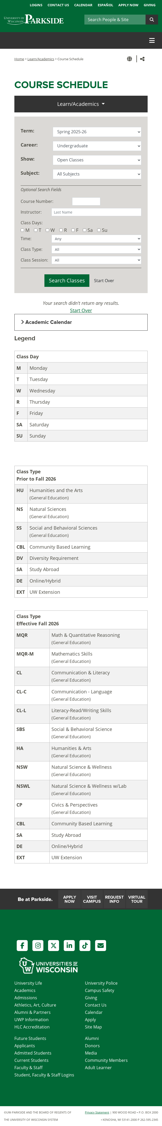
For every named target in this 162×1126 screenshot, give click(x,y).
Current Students (31, 1060)
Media (91, 1053)
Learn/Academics (40, 59)
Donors (92, 1046)
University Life (28, 983)
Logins (36, 5)
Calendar (83, 5)
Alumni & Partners (32, 1012)
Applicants (24, 1046)
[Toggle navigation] (152, 40)
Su (104, 229)
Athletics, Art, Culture (35, 1005)
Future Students (30, 1038)
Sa (90, 229)
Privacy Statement (97, 1112)
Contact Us (58, 5)
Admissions (25, 998)
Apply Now (128, 5)
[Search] (115, 20)
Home (19, 59)
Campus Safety (99, 990)
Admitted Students (32, 1053)
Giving (149, 5)
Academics (25, 990)
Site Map (93, 1027)
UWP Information (31, 1019)
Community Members (106, 1060)
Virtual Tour (136, 899)
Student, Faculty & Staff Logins (44, 1075)
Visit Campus (92, 899)
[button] (130, 58)
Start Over (104, 280)
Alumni (92, 1038)
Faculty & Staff (28, 1067)
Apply (90, 1019)
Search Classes (67, 280)
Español (105, 5)
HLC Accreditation (32, 1027)
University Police (101, 983)
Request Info (114, 899)
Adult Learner (98, 1067)
